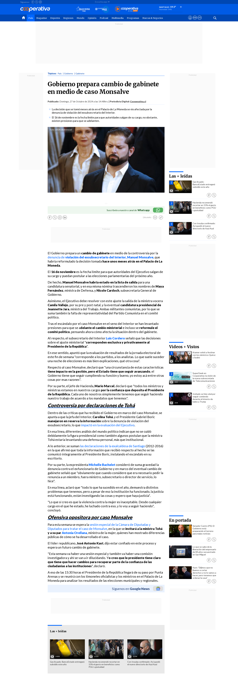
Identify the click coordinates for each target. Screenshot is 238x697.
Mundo (80, 18)
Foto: (52, 129)
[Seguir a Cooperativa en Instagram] (40, 2)
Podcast (104, 18)
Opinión (92, 18)
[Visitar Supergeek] (199, 20)
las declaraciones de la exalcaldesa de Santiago (112, 446)
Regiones (68, 18)
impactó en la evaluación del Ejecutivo (107, 425)
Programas (133, 18)
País (30, 18)
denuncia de (100, 257)
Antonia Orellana (74, 533)
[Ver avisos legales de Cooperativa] (190, 20)
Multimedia (118, 18)
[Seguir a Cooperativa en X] (36, 2)
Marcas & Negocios (152, 18)
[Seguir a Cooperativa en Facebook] (32, 2)
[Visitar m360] (195, 20)
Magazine (41, 18)
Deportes (55, 18)
